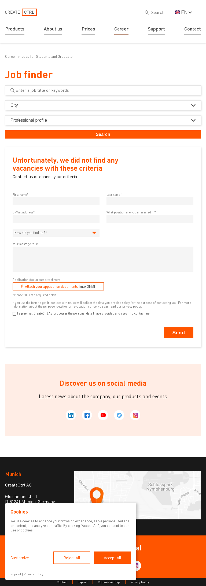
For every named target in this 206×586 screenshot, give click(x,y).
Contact (192, 29)
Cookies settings (109, 582)
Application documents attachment (36, 279)
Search (103, 134)
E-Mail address (23, 212)
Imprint (83, 582)
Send (178, 332)
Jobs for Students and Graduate (46, 56)
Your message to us (25, 244)
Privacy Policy (139, 582)
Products (14, 29)
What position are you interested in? (131, 212)
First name (20, 194)
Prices (88, 29)
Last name (113, 194)
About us (53, 29)
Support (156, 29)
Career (121, 29)
